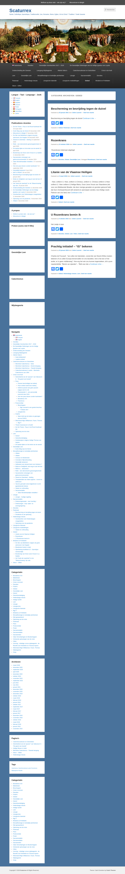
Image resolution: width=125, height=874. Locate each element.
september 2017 (18, 707)
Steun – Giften (17, 86)
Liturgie (72, 75)
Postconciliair (19, 403)
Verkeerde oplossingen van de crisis (24, 639)
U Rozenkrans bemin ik (66, 214)
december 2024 (17, 674)
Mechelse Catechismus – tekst (24, 364)
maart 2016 (16, 722)
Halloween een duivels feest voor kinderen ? (28, 464)
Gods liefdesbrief (20, 357)
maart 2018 (16, 698)
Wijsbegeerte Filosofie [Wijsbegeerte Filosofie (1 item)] (17, 770)
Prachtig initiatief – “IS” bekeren (71, 246)
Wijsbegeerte (17, 650)
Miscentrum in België (77, 2)
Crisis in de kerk (18, 582)
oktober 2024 (17, 676)
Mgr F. (19, 423)
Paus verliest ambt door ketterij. (27, 385)
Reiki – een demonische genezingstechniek (26, 144)
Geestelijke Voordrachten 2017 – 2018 (51, 65)
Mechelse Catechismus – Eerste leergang (27, 366)
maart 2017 (16, 709)
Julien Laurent (76, 112)
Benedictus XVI (22, 398)
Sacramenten (17, 634)
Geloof (17, 436)
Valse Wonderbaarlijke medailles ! (23, 161)
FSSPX (17, 414)
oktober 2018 (17, 696)
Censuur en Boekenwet (22, 457)
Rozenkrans (58, 140)
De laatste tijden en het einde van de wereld (26, 148)
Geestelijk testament (19, 170)
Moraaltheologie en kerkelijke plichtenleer (50, 75)
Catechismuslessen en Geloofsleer (84, 70)
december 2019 (17, 693)
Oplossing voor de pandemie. (22, 198)
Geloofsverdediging (21, 438)
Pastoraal (15, 80)
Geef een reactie (88, 112)
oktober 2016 (17, 720)
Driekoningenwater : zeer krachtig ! (25, 501)
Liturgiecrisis (21, 412)
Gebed (87, 80)
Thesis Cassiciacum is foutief (24, 425)
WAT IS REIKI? (17, 172)
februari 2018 (17, 700)
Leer (13, 75)
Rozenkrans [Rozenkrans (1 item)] (34, 768)
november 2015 (17, 728)
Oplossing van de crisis (22, 431)
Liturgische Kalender (50, 80)
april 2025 (16, 672)
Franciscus (21, 401)
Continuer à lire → (89, 118)
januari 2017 (17, 713)
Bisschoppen (21, 405)
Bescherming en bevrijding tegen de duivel (78, 108)
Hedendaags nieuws (30, 80)
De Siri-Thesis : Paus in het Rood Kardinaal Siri (27, 126)
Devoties (99, 75)
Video (75, 233)
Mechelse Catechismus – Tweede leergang (28, 368)
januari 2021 (17, 687)
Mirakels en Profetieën (103, 80)
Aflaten (15, 201)
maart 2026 (16, 665)
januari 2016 (17, 726)
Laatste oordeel (20, 359)
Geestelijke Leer (26, 75)
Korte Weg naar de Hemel (21, 131)
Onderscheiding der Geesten (21, 70)
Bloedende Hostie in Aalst (23, 547)
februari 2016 (17, 724)
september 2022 (18, 680)
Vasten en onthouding (22, 488)
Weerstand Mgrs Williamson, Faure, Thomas (28, 420)
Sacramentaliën (86, 75)
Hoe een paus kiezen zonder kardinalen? (25, 166)
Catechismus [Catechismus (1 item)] (15, 768)
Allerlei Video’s (62, 70)
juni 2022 (16, 683)
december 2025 (17, 667)
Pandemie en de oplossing (23, 514)
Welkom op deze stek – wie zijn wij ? (53, 2)
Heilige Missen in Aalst (20, 748)
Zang (14, 652)
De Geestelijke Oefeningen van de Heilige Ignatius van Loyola (90, 65)
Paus (17, 381)
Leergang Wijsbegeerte (44, 70)
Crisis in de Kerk (106, 70)
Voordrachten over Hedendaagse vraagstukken (27, 194)
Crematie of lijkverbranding (23, 460)
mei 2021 (16, 685)
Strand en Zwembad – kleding (22, 139)
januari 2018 (17, 702)
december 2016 (17, 715)
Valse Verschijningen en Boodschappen (25, 637)
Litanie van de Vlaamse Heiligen (71, 172)
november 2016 (17, 717)
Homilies (30, 65)
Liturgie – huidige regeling (23, 497)
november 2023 (17, 678)
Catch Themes (111, 870)
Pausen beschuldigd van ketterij (27, 383)
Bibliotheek (16, 578)
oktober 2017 (17, 704)
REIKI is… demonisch (22, 468)
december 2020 (17, 689)
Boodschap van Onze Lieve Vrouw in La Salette (27, 153)
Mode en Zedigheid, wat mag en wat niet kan (26, 179)
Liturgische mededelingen (71, 80)
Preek (15, 628)
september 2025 (18, 669)
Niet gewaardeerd (18, 617)
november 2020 (17, 691)
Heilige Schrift (17, 599)
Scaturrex (20, 10)
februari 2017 (17, 711)
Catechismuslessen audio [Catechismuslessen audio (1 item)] (24, 768)
